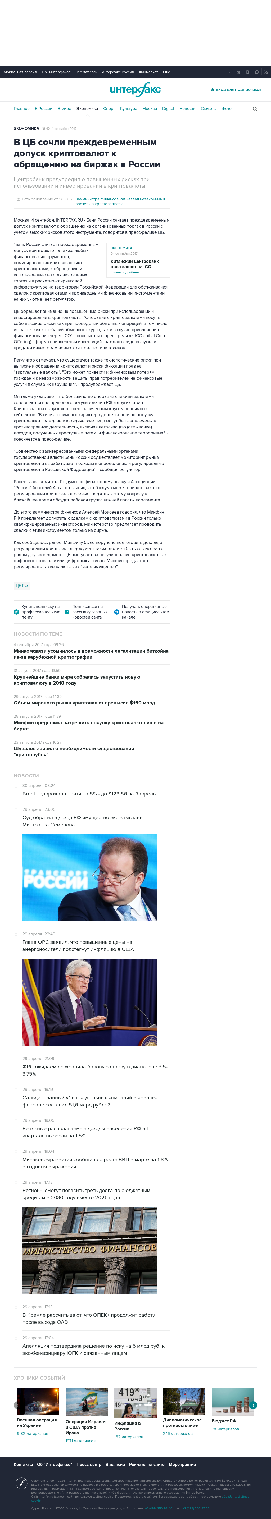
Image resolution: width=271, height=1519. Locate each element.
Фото (227, 108)
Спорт (109, 108)
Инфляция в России (127, 1426)
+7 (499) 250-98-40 (158, 1509)
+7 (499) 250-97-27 (196, 1509)
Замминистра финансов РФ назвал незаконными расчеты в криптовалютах (120, 201)
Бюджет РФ (224, 1421)
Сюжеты (208, 108)
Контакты (23, 1464)
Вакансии (115, 1464)
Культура (128, 108)
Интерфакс (135, 89)
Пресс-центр (88, 1464)
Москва (149, 108)
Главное (22, 108)
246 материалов (178, 1433)
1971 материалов (81, 1441)
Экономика (87, 108)
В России (43, 108)
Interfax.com (87, 72)
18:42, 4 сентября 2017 (59, 129)
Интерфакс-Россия (118, 72)
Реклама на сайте (147, 1464)
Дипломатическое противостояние (182, 1422)
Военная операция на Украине (37, 1422)
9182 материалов (32, 1433)
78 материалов (225, 1429)
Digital (168, 108)
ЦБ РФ (22, 585)
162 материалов (128, 1437)
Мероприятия (182, 1464)
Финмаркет (148, 72)
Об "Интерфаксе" (57, 72)
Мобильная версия (20, 72)
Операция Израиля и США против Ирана (86, 1427)
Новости (187, 108)
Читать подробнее (138, 266)
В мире (64, 108)
